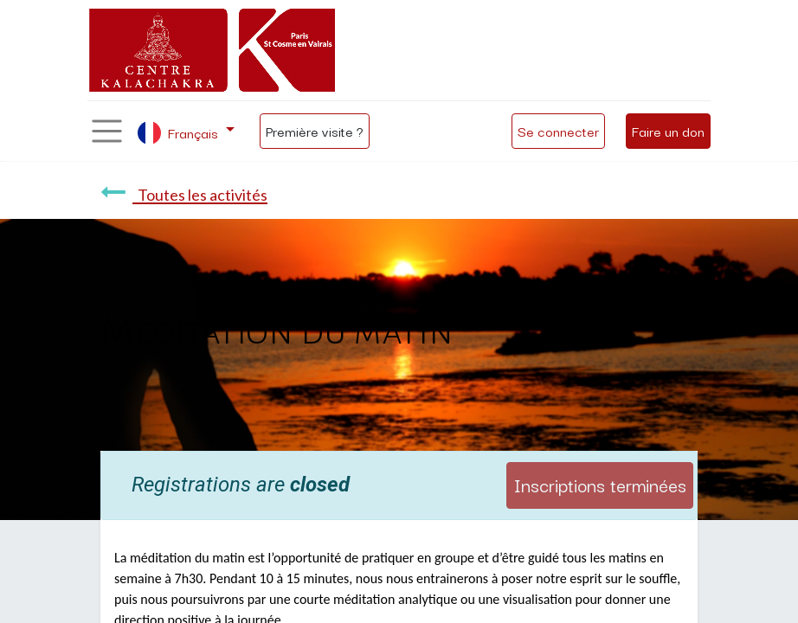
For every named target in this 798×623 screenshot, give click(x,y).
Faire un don (668, 130)
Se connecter (558, 130)
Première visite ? (315, 130)
